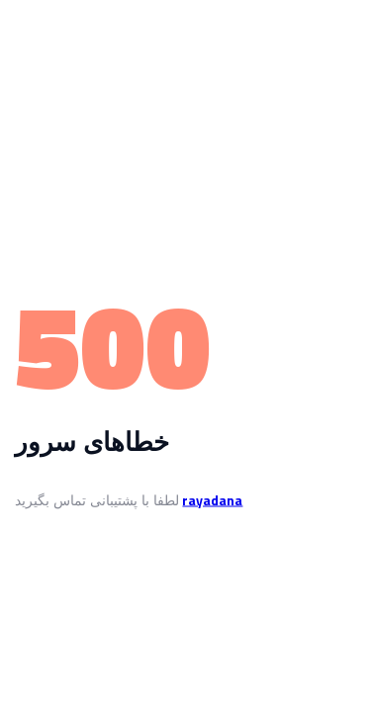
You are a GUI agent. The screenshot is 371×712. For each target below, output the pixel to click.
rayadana (212, 500)
